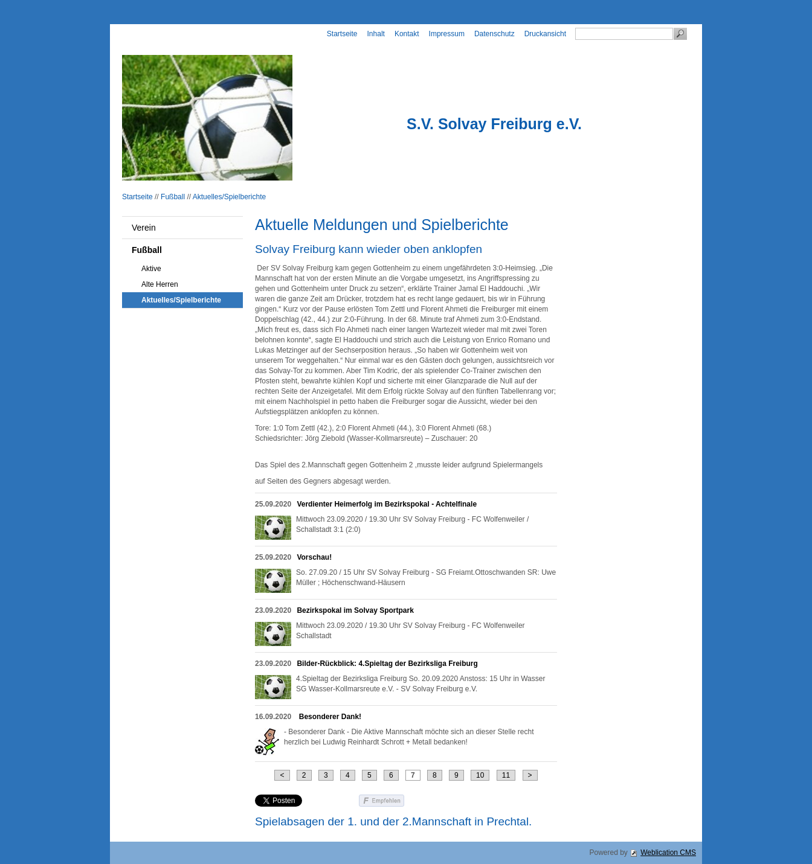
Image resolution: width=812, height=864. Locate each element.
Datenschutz (494, 34)
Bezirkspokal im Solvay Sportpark (355, 610)
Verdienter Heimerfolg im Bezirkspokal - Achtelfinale (387, 504)
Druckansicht (545, 34)
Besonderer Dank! (329, 716)
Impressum (447, 34)
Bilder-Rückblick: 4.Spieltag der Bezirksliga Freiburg (387, 663)
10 (480, 775)
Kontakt (407, 34)
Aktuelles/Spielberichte (229, 197)
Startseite (342, 34)
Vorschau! (314, 557)
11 (506, 775)
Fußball (173, 197)
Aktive (151, 268)
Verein (144, 227)
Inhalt (376, 34)
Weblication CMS (668, 852)
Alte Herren (159, 284)
